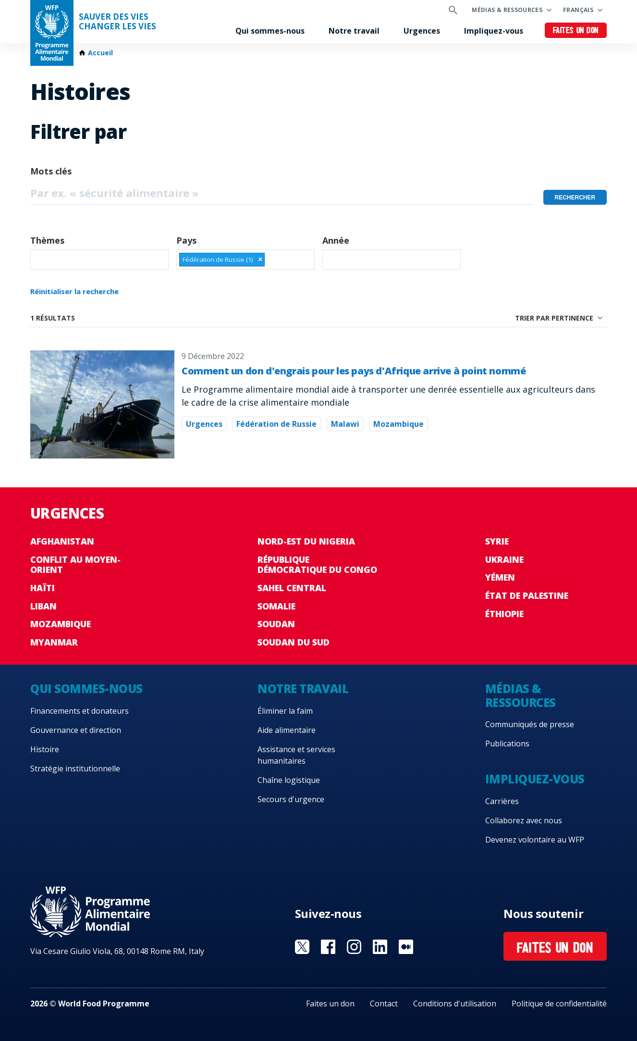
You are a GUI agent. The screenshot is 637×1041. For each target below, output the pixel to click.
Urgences (422, 30)
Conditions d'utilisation (454, 1003)
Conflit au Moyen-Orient (75, 565)
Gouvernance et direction (75, 730)
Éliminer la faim (285, 711)
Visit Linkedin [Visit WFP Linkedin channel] (380, 947)
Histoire (44, 749)
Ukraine (504, 559)
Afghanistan (62, 541)
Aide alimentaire (286, 730)
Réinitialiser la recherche (74, 291)
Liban (43, 606)
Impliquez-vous (493, 30)
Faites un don (576, 31)
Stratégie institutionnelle (75, 768)
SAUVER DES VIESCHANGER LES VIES (117, 21)
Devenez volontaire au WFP (534, 839)
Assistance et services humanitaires (296, 755)
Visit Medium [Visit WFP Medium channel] (406, 947)
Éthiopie (504, 614)
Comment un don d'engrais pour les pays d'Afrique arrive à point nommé (354, 370)
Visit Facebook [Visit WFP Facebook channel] (328, 947)
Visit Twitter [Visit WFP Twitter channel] (302, 947)
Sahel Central (291, 588)
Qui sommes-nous (270, 30)
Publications (507, 743)
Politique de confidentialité (559, 1003)
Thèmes (47, 240)
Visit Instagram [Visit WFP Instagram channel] (354, 947)
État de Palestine (526, 595)
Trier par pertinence (554, 317)
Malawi (345, 424)
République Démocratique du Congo (317, 565)
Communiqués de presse (529, 724)
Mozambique (398, 424)
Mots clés (51, 171)
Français (578, 10)
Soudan (276, 624)
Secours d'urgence (290, 799)
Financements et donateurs (79, 711)
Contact (384, 1003)
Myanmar (54, 642)
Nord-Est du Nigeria (306, 541)
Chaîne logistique (288, 780)
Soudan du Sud (293, 642)
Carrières (502, 801)
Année (335, 240)
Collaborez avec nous (523, 820)
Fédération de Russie (276, 424)
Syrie (497, 541)
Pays (186, 240)
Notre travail (354, 30)
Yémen (500, 577)
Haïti (42, 588)
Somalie (276, 606)
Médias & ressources (507, 10)
